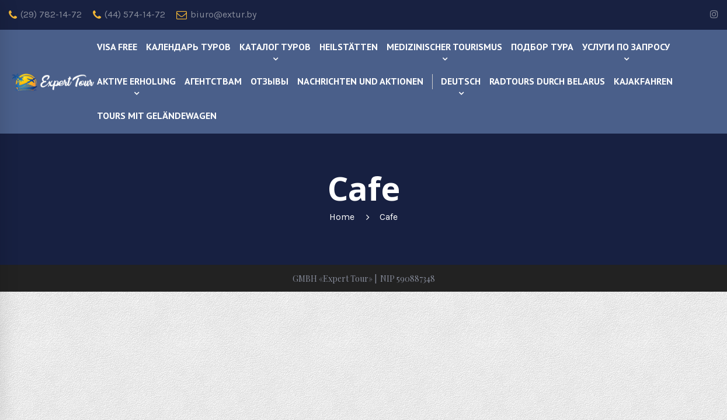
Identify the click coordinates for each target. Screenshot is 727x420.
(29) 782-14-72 (45, 14)
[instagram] (714, 14)
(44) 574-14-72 (129, 14)
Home (341, 216)
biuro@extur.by (216, 14)
